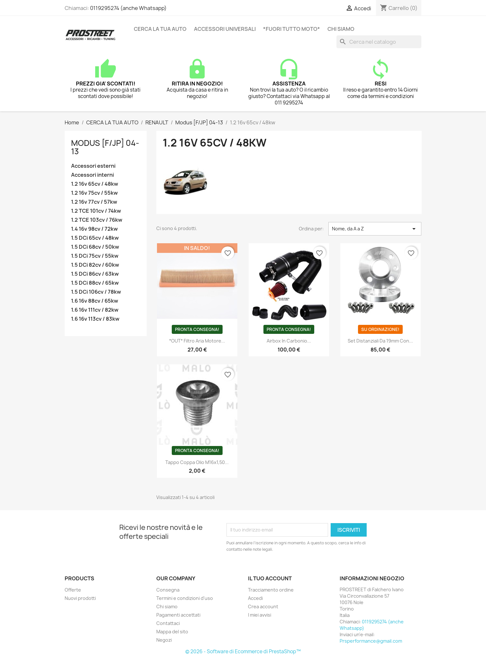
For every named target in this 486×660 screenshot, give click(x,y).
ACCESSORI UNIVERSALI (225, 28)
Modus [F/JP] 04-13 (105, 147)
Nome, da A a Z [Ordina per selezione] (375, 229)
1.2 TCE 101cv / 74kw (96, 211)
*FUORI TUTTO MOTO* (291, 28)
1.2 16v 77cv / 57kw (94, 202)
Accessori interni (92, 175)
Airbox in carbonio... (289, 341)
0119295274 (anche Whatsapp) (128, 8)
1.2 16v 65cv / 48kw (94, 184)
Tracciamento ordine (271, 590)
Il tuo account (270, 578)
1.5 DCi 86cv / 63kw (95, 274)
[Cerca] (378, 41)
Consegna (167, 590)
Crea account (263, 606)
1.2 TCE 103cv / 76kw (96, 220)
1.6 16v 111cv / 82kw (94, 310)
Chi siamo (340, 28)
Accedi (255, 598)
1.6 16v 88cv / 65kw (94, 301)
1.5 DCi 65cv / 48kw (95, 238)
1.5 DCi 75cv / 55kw (94, 256)
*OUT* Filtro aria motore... (197, 341)
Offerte (73, 590)
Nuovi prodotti (80, 598)
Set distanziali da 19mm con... (380, 341)
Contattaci (168, 623)
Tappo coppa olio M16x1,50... (197, 462)
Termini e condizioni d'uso (184, 598)
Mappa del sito (172, 632)
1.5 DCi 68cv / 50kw (95, 247)
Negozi (164, 640)
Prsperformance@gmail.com (371, 641)
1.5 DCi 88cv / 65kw (95, 283)
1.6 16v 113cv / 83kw (95, 319)
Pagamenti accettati (178, 615)
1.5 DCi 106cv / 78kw (96, 292)
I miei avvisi (259, 615)
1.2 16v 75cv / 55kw (94, 193)
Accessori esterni (93, 166)
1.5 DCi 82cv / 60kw (95, 265)
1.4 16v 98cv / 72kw (94, 229)
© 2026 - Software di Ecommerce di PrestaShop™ (243, 651)
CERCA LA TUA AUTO (160, 28)
